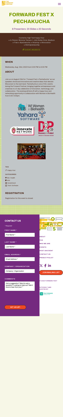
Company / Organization (17, 266)
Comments (10, 279)
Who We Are (44, 243)
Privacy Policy (46, 257)
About (42, 236)
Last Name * (11, 242)
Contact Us (44, 254)
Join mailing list (51, 272)
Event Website (31, 50)
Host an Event (46, 250)
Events (42, 247)
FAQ (41, 240)
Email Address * (13, 254)
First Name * (11, 230)
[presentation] (19, 299)
